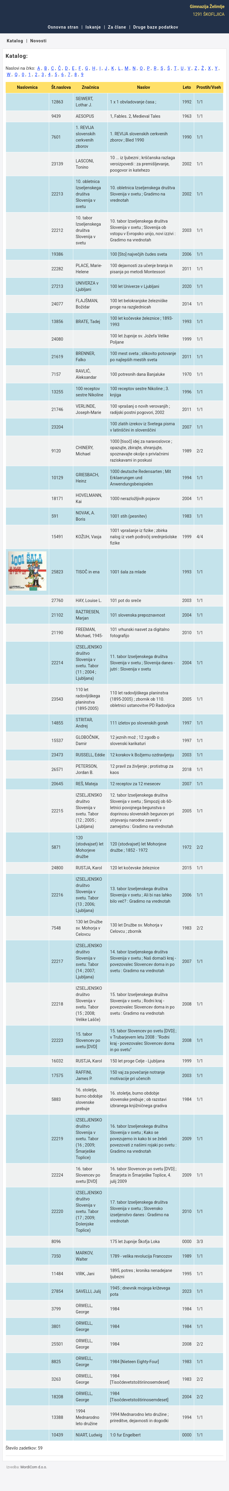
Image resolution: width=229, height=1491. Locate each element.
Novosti (38, 40)
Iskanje (93, 27)
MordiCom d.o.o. (34, 1467)
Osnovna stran (63, 27)
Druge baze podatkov (155, 27)
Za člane (117, 27)
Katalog (15, 40)
